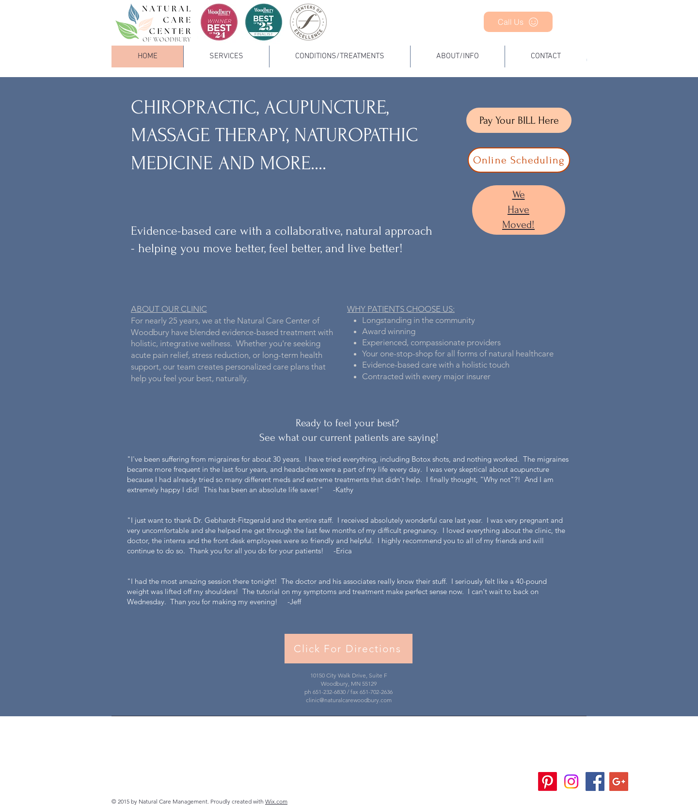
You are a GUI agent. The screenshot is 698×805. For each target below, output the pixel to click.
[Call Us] (518, 22)
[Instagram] (571, 781)
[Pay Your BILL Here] (518, 120)
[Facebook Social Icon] (595, 781)
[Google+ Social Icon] (618, 781)
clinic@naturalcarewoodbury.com (349, 700)
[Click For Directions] (348, 648)
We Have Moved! (518, 209)
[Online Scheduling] (519, 160)
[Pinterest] (547, 781)
